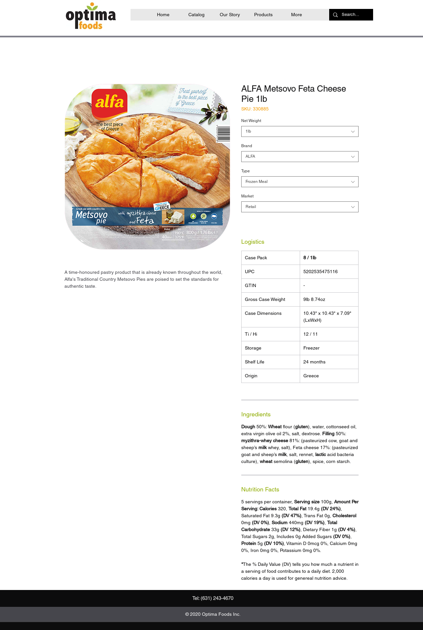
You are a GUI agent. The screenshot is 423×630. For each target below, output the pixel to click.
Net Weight (251, 120)
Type (245, 171)
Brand (246, 146)
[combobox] (300, 131)
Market (247, 196)
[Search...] (350, 15)
